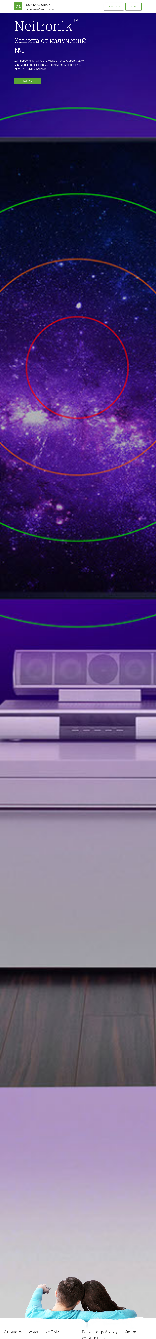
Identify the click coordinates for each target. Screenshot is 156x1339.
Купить (133, 7)
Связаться (114, 7)
